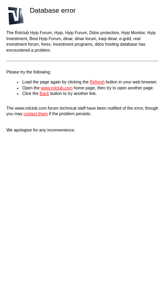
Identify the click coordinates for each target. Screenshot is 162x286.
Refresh (97, 81)
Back (44, 93)
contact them (35, 113)
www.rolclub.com (57, 87)
